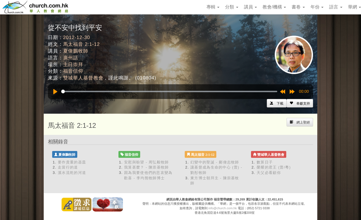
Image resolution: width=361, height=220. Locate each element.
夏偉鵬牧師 (75, 51)
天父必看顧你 (269, 173)
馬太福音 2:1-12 (81, 44)
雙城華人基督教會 (83, 78)
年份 (317, 7)
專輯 (212, 7)
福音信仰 (73, 71)
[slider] (169, 91)
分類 (231, 7)
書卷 (298, 7)
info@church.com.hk (222, 208)
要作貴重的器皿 (72, 162)
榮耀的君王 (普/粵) (274, 167)
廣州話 (70, 58)
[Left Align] (300, 103)
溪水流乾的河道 (72, 173)
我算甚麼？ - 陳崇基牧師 (146, 167)
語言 (335, 7)
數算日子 (265, 162)
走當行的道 (68, 167)
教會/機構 (274, 7)
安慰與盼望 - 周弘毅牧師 (146, 162)
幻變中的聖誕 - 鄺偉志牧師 (214, 162)
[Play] (55, 91)
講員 (250, 7)
